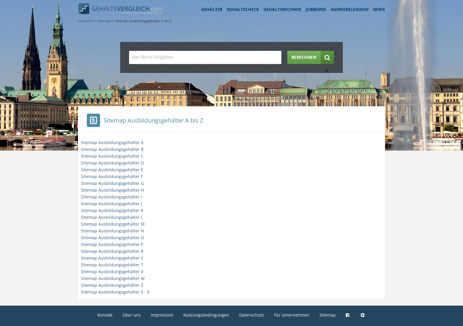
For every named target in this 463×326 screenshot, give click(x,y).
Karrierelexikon (350, 9)
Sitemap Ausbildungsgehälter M (113, 224)
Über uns (132, 315)
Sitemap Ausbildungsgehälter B (112, 149)
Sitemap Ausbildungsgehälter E (112, 169)
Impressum (162, 315)
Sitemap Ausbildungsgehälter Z (112, 285)
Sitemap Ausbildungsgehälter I (111, 197)
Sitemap (327, 315)
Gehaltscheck (243, 9)
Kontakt (105, 315)
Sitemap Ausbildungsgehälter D (112, 163)
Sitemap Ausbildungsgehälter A (112, 142)
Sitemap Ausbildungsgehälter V (112, 271)
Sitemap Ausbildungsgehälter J (111, 203)
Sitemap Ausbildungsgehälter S (112, 258)
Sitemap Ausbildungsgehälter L (112, 217)
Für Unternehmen (291, 315)
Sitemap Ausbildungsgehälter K (112, 210)
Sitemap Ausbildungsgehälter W (113, 278)
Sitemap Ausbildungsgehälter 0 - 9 (115, 292)
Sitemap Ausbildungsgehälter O (112, 237)
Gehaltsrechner (282, 9)
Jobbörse (316, 9)
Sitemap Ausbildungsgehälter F (112, 176)
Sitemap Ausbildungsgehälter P (112, 244)
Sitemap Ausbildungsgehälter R (112, 251)
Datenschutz (251, 315)
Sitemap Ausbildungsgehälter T (112, 265)
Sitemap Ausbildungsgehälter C (112, 156)
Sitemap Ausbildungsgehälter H (112, 190)
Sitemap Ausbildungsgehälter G (112, 183)
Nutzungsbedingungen (206, 315)
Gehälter (211, 9)
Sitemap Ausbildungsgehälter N (112, 231)
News (379, 9)
